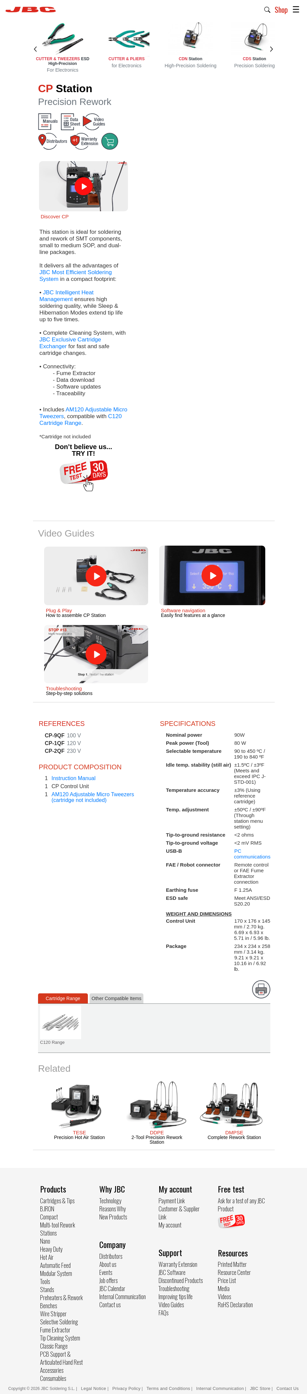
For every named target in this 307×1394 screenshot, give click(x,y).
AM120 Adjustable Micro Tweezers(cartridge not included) (93, 797)
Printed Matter (232, 1264)
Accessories (51, 1370)
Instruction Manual (74, 778)
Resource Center (234, 1272)
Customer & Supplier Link (179, 1212)
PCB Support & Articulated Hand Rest (61, 1358)
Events (105, 1272)
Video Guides (171, 1304)
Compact (49, 1216)
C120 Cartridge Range (80, 419)
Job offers (108, 1280)
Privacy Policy (126, 1388)
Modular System (56, 1273)
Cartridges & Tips (57, 1200)
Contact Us (287, 1388)
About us (107, 1264)
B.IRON (47, 1208)
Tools (45, 1281)
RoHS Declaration (235, 1304)
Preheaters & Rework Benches (61, 1301)
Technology (110, 1200)
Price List (227, 1280)
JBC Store (260, 1388)
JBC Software (172, 1272)
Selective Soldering (59, 1321)
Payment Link (172, 1200)
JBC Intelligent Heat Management (66, 295)
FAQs (163, 1312)
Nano (45, 1241)
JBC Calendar (112, 1288)
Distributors (110, 1256)
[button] (267, 9)
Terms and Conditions (168, 1388)
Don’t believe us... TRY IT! (83, 450)
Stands (47, 1289)
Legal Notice (94, 1388)
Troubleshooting (174, 1288)
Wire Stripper (53, 1313)
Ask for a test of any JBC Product (241, 1204)
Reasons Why (112, 1208)
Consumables (53, 1378)
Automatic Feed (55, 1265)
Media (224, 1288)
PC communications (252, 853)
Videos (224, 1296)
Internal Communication (122, 1296)
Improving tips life (176, 1296)
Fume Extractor (55, 1329)
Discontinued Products (181, 1280)
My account (170, 1224)
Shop (281, 9)
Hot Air (47, 1257)
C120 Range (52, 1042)
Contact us (110, 1304)
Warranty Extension (178, 1264)
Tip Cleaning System (60, 1337)
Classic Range (54, 1346)
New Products (113, 1216)
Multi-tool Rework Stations (57, 1228)
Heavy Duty (51, 1249)
